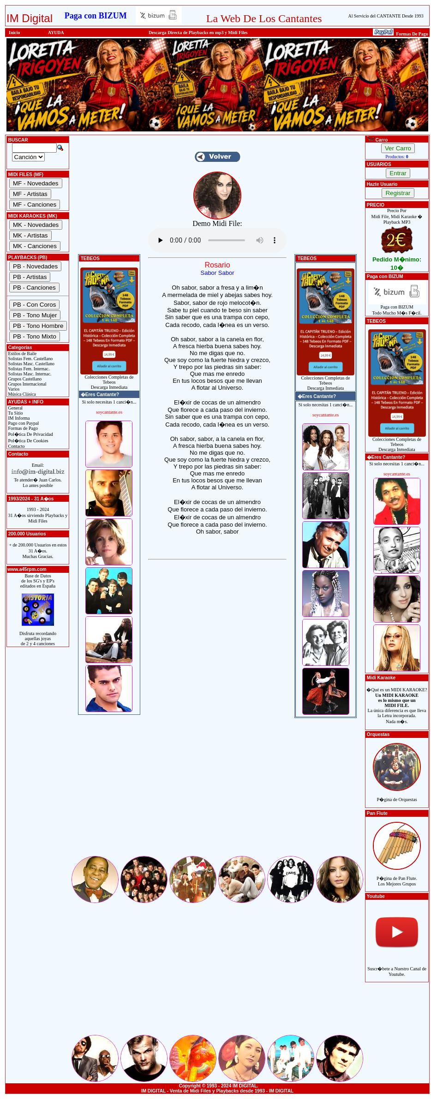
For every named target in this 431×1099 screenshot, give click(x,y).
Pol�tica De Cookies (27, 440)
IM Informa (18, 418)
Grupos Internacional (27, 383)
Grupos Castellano (24, 378)
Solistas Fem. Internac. (28, 368)
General (15, 407)
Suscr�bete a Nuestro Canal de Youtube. (396, 966)
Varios (13, 389)
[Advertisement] (217, 790)
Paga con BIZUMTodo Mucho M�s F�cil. (397, 307)
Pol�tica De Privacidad (30, 434)
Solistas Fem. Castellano (30, 358)
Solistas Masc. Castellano (30, 363)
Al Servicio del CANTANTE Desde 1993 (386, 15)
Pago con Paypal (23, 423)
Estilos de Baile (21, 353)
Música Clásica (21, 394)
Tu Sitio (15, 413)
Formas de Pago (22, 428)
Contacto (16, 446)
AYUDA (56, 32)
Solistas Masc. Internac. (29, 373)
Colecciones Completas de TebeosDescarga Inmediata (109, 380)
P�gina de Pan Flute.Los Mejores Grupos (397, 876)
